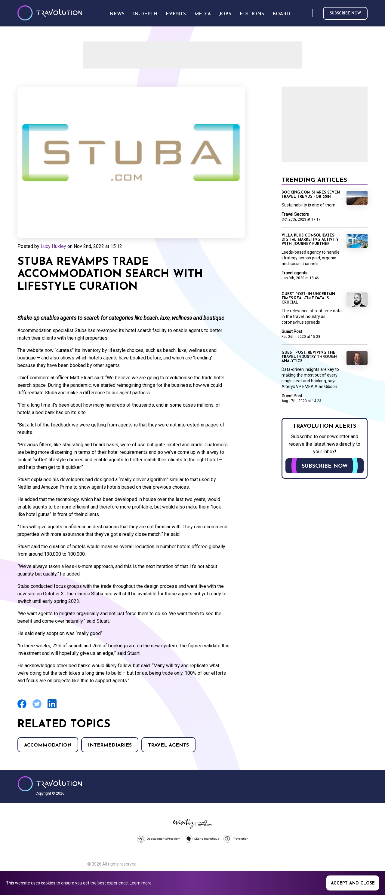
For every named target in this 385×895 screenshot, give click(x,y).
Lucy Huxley (53, 246)
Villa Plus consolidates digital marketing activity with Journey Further (310, 240)
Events (176, 14)
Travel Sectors (295, 214)
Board (281, 14)
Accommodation (48, 745)
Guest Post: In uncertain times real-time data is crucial (308, 298)
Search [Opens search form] (306, 13)
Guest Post (292, 331)
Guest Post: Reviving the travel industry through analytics (309, 357)
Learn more (141, 883)
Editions (252, 14)
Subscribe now (345, 13)
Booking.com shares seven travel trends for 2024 (311, 195)
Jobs (225, 14)
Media (202, 14)
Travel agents (168, 745)
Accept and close (353, 883)
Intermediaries (110, 745)
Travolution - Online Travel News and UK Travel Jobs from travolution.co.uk (49, 783)
